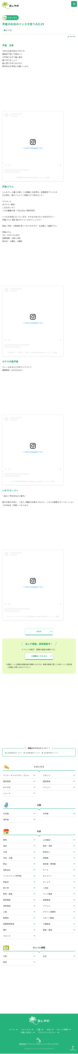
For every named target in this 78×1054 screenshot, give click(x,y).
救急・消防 (47, 846)
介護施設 (46, 924)
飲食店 (6, 882)
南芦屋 (6, 819)
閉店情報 (46, 781)
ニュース (6, 793)
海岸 (5, 846)
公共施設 (46, 840)
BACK (38, 631)
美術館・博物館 (49, 864)
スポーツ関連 (48, 918)
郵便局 (6, 918)
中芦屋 (45, 814)
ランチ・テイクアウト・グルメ (16, 775)
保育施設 (6, 906)
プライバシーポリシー (47, 1032)
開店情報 (6, 781)
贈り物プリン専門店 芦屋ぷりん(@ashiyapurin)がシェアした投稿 (33, 352)
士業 (5, 912)
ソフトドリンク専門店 (12, 876)
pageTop (73, 1048)
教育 (5, 962)
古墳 (5, 852)
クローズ (6, 936)
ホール (45, 870)
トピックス (39, 767)
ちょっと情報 (39, 948)
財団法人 (46, 852)
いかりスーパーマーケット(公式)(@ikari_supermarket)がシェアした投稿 (33, 617)
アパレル (46, 906)
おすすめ (72, 37)
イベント (46, 787)
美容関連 (6, 900)
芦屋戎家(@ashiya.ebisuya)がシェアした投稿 (32, 178)
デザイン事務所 (49, 912)
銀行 (5, 930)
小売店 (45, 888)
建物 (5, 840)
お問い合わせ (26, 1032)
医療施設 (46, 900)
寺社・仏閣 (7, 858)
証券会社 (6, 870)
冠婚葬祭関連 (8, 924)
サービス (46, 882)
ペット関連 (47, 894)
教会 (5, 864)
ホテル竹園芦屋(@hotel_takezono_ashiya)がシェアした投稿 (33, 481)
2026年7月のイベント (55, 753)
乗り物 (6, 888)
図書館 (45, 858)
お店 (39, 831)
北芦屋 (6, 814)
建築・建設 (47, 930)
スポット (46, 775)
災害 (5, 956)
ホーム (12, 1029)
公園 (39, 805)
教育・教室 (7, 894)
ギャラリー (47, 876)
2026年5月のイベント (16, 753)
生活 (45, 956)
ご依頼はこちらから (39, 656)
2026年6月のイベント (35, 753)
